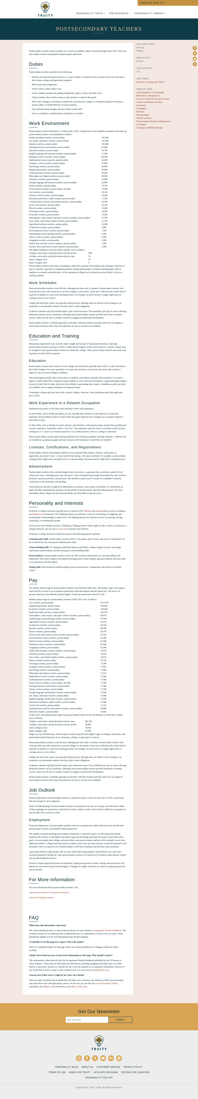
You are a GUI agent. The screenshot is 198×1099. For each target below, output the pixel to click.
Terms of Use (57, 1072)
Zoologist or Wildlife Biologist (149, 128)
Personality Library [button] (150, 13)
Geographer (141, 108)
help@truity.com (101, 970)
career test (62, 529)
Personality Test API (99, 1078)
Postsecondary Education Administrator (153, 121)
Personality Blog (66, 1067)
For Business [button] (119, 13)
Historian (140, 112)
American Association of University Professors (49, 892)
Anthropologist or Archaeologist (150, 92)
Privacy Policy (133, 1067)
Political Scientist (143, 118)
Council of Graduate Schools (41, 897)
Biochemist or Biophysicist (148, 95)
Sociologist (141, 124)
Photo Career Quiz (79, 986)
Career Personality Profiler (106, 983)
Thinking (87, 511)
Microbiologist (142, 115)
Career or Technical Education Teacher (153, 99)
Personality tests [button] (90, 13)
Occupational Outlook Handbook (107, 930)
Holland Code (38, 514)
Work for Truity (80, 1072)
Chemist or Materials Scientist (149, 102)
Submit (120, 1020)
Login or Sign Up (152, 3)
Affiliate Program (106, 1072)
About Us (87, 1067)
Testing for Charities (135, 1072)
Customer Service (108, 1067)
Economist (140, 105)
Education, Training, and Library (150, 82)
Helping (98, 511)
